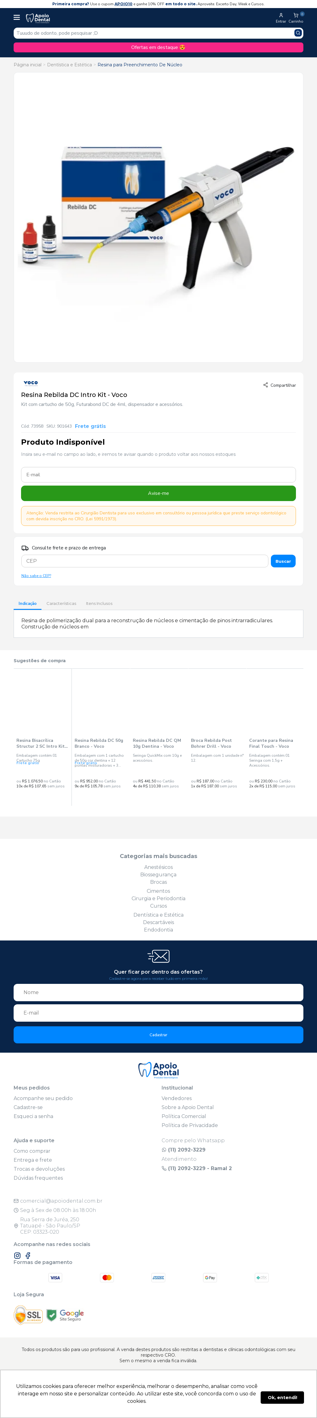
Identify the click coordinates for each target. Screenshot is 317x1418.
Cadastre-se (28, 1107)
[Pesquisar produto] (298, 33)
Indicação (28, 603)
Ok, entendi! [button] (282, 1397)
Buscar (283, 561)
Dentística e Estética (69, 65)
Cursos (158, 906)
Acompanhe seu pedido (43, 1098)
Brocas (158, 882)
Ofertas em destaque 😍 (158, 47)
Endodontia (158, 930)
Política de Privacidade (190, 1125)
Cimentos (158, 891)
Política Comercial (184, 1116)
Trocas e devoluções (39, 1169)
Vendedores (177, 1098)
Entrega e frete (33, 1160)
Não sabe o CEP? (36, 575)
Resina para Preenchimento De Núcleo (140, 65)
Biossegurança (158, 875)
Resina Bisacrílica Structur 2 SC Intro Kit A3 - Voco (40, 743)
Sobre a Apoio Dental (188, 1107)
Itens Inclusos (99, 603)
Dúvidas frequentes (38, 1178)
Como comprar (32, 1151)
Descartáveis (158, 922)
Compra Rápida (42, 797)
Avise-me (158, 493)
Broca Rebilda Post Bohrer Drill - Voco (211, 743)
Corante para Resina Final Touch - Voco (271, 743)
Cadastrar (158, 1035)
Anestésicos (158, 867)
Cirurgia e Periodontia (158, 898)
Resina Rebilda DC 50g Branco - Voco (99, 743)
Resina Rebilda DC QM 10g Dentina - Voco (157, 743)
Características (61, 603)
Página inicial (27, 65)
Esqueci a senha (33, 1116)
